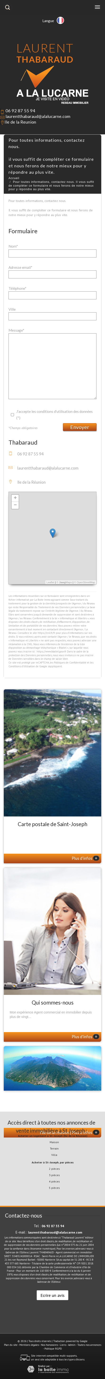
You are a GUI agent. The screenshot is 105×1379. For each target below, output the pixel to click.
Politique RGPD (53, 1348)
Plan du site (11, 1345)
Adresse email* (20, 267)
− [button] (15, 505)
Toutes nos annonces (89, 1345)
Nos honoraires (49, 1345)
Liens (63, 1345)
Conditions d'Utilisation (22, 666)
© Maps (64, 582)
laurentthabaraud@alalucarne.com (37, 116)
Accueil (14, 178)
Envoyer (79, 427)
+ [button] (15, 498)
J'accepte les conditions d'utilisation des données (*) (54, 414)
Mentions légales (29, 1345)
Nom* (13, 246)
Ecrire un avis (52, 1295)
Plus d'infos (85, 858)
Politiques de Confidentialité (70, 662)
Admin (71, 1345)
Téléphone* (17, 288)
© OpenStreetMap (84, 582)
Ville (12, 309)
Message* (16, 330)
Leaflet (50, 582)
